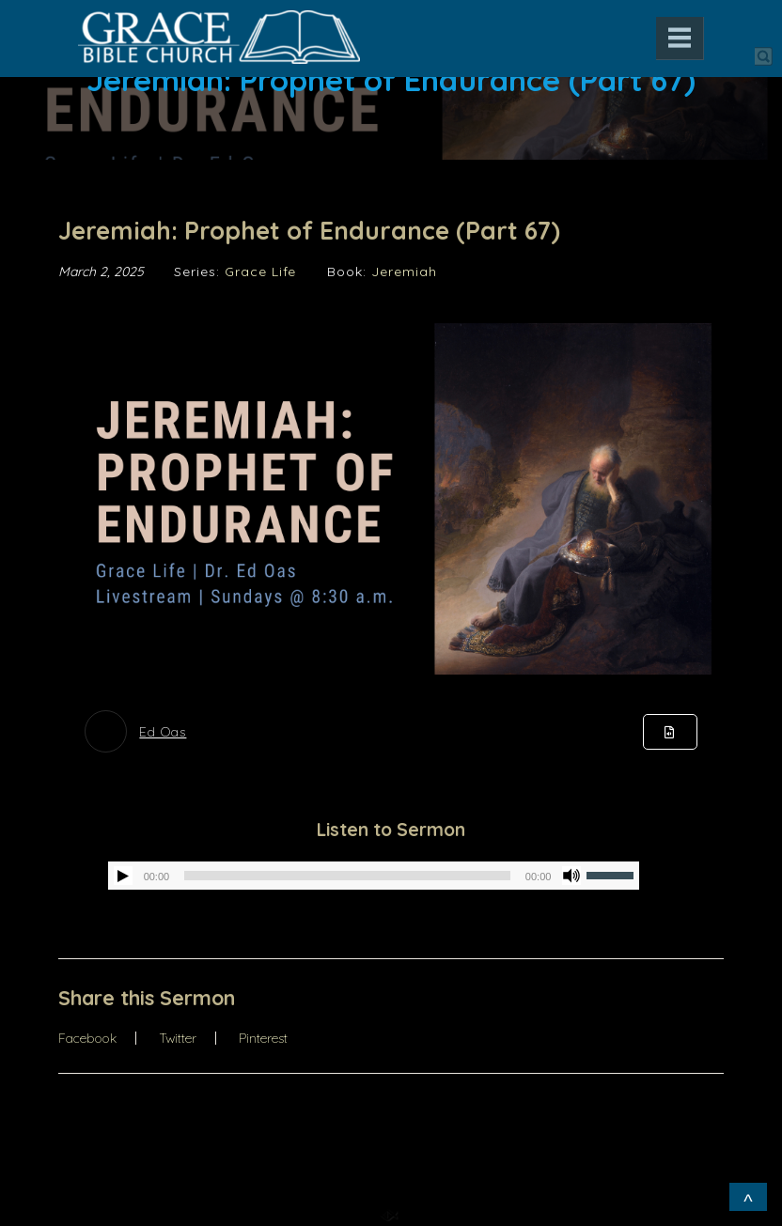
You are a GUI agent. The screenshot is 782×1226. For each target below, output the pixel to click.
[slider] (347, 875)
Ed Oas (162, 731)
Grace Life (260, 271)
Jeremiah (404, 271)
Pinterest (263, 1038)
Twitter (177, 1038)
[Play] (123, 875)
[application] (374, 875)
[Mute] (571, 875)
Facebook (87, 1038)
